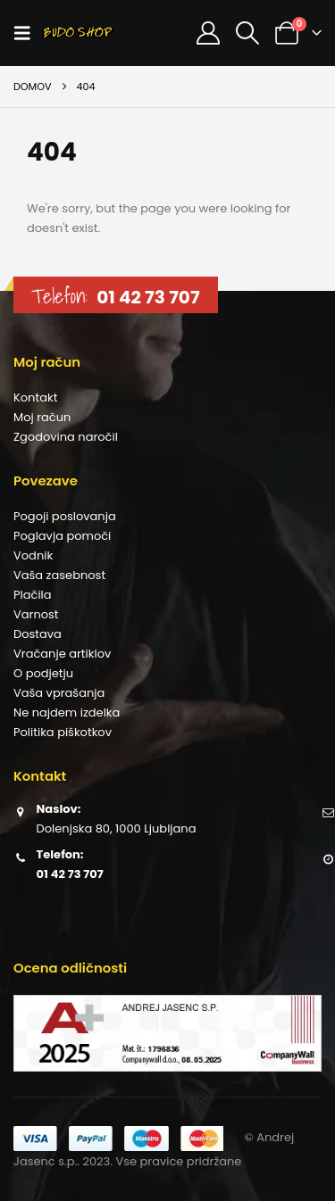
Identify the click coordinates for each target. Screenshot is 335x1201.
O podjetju (43, 673)
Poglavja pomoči (62, 535)
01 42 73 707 (147, 297)
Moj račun (42, 417)
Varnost (36, 614)
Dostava (37, 633)
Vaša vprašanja (59, 692)
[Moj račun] (208, 33)
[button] (27, 33)
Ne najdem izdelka (66, 712)
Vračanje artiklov (62, 653)
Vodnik (33, 555)
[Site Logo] (77, 33)
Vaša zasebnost (59, 575)
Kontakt (35, 397)
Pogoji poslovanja (64, 516)
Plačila (32, 594)
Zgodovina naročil (65, 436)
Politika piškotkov (62, 732)
